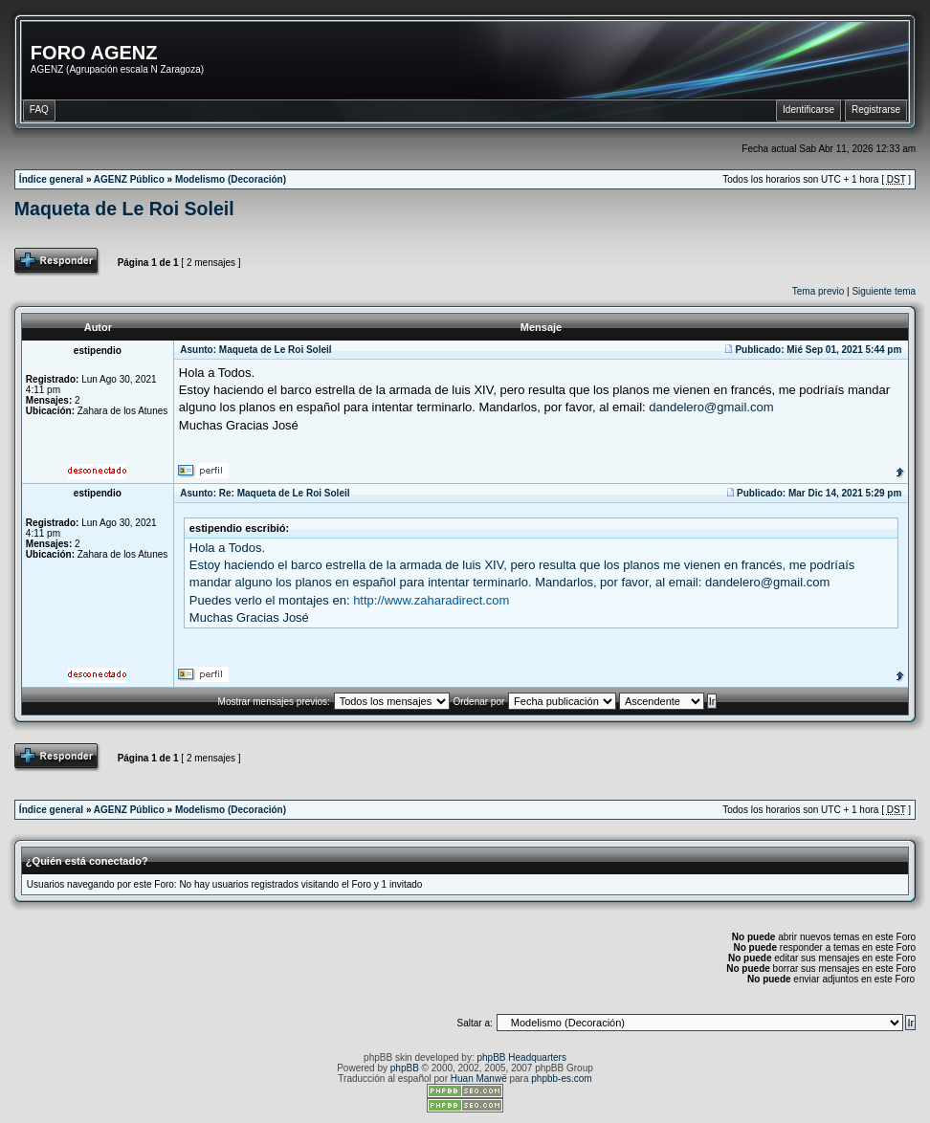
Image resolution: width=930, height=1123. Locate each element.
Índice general (51, 179)
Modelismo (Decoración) (230, 179)
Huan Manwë (479, 1078)
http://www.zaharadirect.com (431, 600)
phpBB (404, 1068)
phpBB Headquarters (521, 1057)
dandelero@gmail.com (711, 407)
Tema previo (818, 291)
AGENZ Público (129, 179)
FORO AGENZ (94, 52)
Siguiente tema (884, 291)
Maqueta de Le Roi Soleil (124, 208)
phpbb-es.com (561, 1078)
